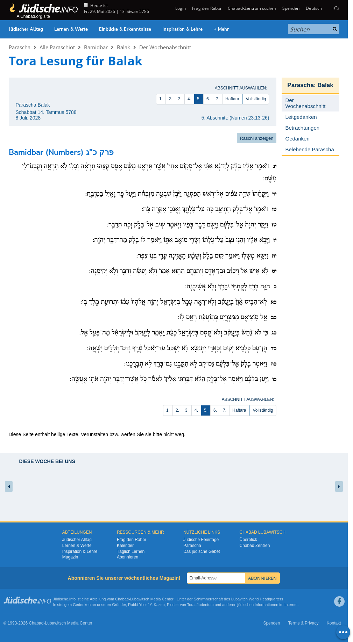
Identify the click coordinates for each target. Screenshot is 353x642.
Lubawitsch (139, 599)
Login (180, 8)
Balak (123, 47)
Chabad (122, 599)
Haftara (232, 98)
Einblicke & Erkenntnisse (125, 29)
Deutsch (314, 8)
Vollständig (256, 98)
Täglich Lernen (130, 551)
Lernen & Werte (71, 29)
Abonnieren (127, 557)
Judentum (205, 605)
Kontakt (334, 623)
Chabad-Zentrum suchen (252, 8)
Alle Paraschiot (57, 47)
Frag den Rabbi (206, 8)
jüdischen (246, 605)
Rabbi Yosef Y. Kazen (146, 605)
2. (170, 98)
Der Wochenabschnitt (165, 47)
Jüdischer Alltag (26, 29)
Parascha (19, 47)
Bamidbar (96, 47)
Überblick (248, 539)
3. (180, 98)
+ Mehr (221, 29)
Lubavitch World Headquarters (257, 599)
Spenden (290, 8)
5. (198, 98)
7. (217, 98)
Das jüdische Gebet (201, 551)
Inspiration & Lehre (182, 29)
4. (189, 98)
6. (208, 98)
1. (161, 98)
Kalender (125, 545)
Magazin (70, 557)
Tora (191, 605)
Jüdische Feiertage (201, 539)
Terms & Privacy (303, 623)
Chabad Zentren (255, 545)
